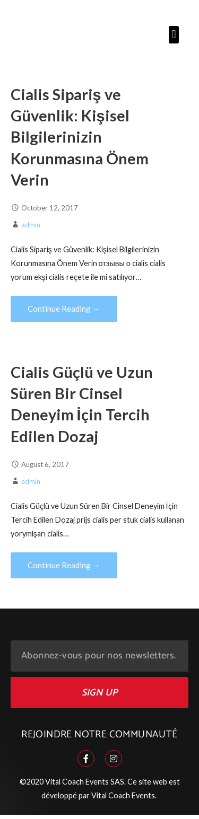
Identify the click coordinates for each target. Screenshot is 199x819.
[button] (174, 34)
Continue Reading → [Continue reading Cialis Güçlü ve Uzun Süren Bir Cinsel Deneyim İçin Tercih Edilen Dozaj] (64, 565)
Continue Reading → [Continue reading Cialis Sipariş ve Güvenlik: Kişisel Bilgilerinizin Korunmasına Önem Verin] (64, 308)
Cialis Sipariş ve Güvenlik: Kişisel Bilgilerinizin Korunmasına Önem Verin (80, 137)
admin (30, 225)
